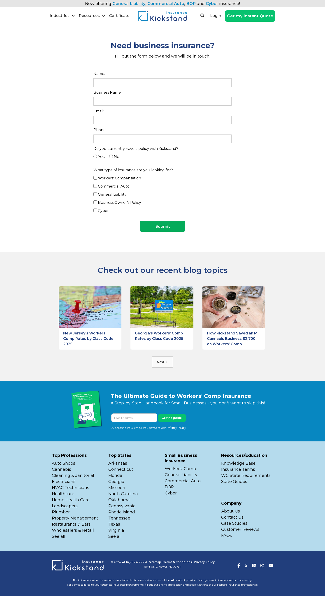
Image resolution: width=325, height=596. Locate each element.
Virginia (116, 530)
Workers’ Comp (180, 468)
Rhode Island (121, 512)
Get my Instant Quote (250, 16)
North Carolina (123, 493)
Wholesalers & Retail (73, 530)
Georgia (116, 481)
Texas (114, 524)
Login (215, 15)
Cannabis (61, 469)
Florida (115, 475)
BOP (191, 3)
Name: (99, 74)
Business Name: (107, 92)
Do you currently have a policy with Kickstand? (135, 148)
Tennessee (119, 518)
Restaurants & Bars (71, 524)
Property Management (75, 518)
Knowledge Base (238, 463)
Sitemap (155, 562)
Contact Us (232, 517)
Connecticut (120, 469)
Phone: (99, 130)
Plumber (61, 512)
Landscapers (65, 505)
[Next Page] (162, 362)
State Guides (234, 481)
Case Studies (234, 523)
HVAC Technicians (70, 487)
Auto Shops (63, 463)
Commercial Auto (165, 3)
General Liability (128, 3)
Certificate (119, 15)
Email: (98, 111)
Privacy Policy (176, 427)
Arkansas (117, 463)
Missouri (117, 487)
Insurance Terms (238, 469)
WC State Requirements (246, 475)
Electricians (63, 481)
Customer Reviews (240, 529)
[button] (62, 15)
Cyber (212, 3)
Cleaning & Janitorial (73, 475)
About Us (230, 511)
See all (58, 536)
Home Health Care (71, 499)
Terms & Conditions (177, 562)
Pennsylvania (122, 505)
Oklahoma (119, 499)
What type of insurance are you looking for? (133, 170)
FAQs (226, 535)
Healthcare (63, 493)
